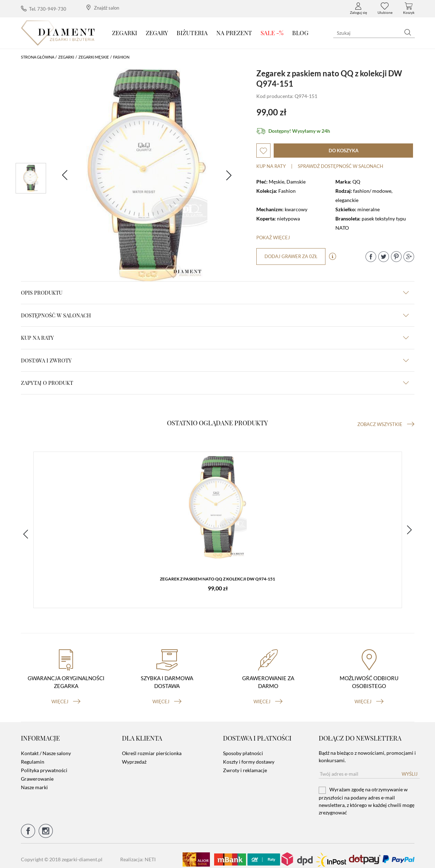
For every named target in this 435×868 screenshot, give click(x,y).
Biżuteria (192, 33)
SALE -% (272, 33)
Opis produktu (215, 292)
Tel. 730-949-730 (43, 9)
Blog (300, 33)
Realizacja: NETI (138, 852)
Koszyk (408, 8)
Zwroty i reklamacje (245, 763)
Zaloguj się (358, 8)
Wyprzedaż (134, 755)
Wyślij (410, 767)
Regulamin (32, 755)
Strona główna (37, 57)
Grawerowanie (37, 772)
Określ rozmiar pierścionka (152, 746)
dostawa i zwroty (215, 360)
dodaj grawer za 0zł (292, 256)
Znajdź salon (103, 8)
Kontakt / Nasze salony (46, 746)
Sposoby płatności (243, 746)
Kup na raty (271, 166)
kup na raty (215, 337)
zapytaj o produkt (215, 382)
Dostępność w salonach (215, 315)
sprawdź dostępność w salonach (340, 166)
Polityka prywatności (44, 763)
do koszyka (343, 150)
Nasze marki (34, 780)
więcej (65, 694)
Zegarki (124, 33)
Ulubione (385, 8)
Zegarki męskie (93, 57)
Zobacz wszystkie (385, 424)
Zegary (157, 33)
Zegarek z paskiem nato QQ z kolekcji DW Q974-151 (217, 580)
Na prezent (234, 33)
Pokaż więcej (273, 237)
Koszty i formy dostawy (248, 755)
